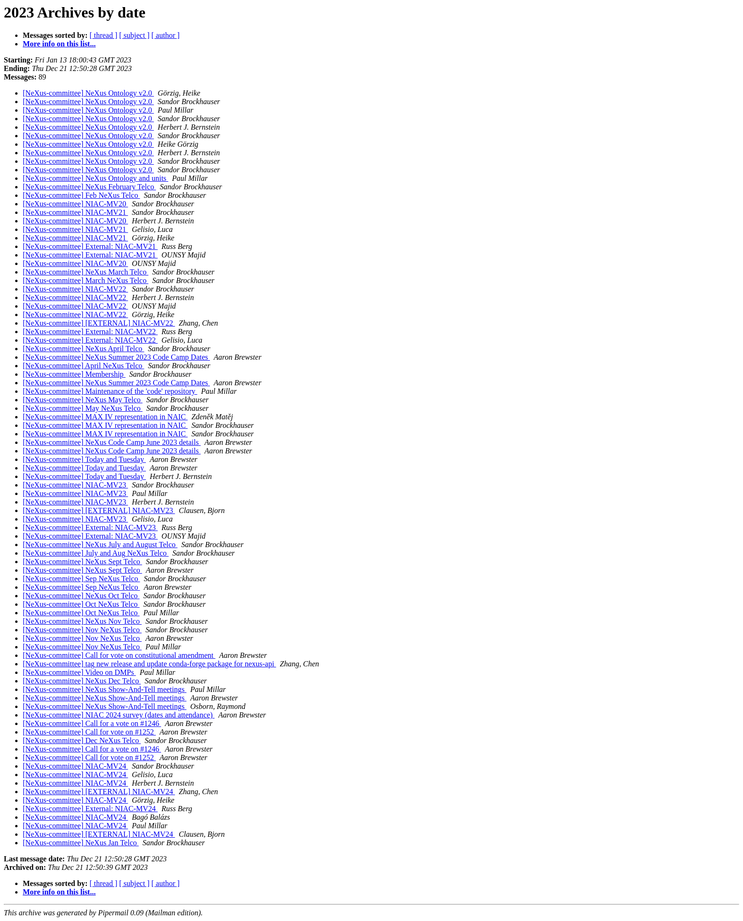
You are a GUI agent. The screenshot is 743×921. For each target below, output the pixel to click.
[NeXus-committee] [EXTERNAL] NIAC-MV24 (99, 792)
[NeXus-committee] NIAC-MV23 (75, 485)
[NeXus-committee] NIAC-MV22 (75, 289)
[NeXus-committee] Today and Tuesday (84, 459)
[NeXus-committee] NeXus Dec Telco (82, 681)
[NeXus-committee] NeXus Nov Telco (82, 621)
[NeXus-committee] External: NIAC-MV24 (90, 809)
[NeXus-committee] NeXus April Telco (83, 349)
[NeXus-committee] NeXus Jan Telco (81, 843)
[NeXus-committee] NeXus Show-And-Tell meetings (104, 689)
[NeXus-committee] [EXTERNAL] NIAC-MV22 (99, 323)
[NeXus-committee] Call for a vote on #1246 (92, 723)
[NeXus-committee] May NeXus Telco (83, 408)
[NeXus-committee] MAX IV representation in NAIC (105, 417)
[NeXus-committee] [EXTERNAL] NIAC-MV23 (99, 510)
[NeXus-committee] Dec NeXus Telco (82, 740)
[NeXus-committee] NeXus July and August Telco (100, 544)
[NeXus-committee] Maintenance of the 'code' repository (110, 391)
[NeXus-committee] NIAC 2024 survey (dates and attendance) (119, 715)
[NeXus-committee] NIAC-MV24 (75, 766)
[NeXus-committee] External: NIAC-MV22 (90, 332)
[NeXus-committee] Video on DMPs (79, 672)
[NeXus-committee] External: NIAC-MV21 (90, 246)
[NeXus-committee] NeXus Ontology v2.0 (88, 93)
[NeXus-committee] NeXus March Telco (85, 272)
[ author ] (166, 35)
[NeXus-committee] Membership (74, 374)
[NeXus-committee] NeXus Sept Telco (82, 562)
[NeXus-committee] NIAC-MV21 (75, 212)
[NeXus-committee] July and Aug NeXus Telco (96, 553)
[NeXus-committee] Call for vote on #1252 (89, 732)
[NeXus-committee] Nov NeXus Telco (82, 630)
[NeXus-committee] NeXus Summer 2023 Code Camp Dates (116, 357)
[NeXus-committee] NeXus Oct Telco (81, 596)
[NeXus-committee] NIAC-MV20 (75, 204)
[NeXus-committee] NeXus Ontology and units (95, 178)
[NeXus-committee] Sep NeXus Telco (81, 579)
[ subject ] (134, 35)
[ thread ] (104, 35)
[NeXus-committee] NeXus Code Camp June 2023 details (111, 442)
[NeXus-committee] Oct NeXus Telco (81, 604)
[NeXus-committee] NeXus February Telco (89, 187)
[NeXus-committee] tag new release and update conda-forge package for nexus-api (149, 664)
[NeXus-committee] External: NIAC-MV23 (90, 527)
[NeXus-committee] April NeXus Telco (83, 366)
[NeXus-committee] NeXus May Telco (83, 400)
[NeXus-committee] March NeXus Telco (85, 280)
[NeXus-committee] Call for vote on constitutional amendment (119, 655)
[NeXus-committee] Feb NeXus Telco (81, 195)
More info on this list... (59, 44)
